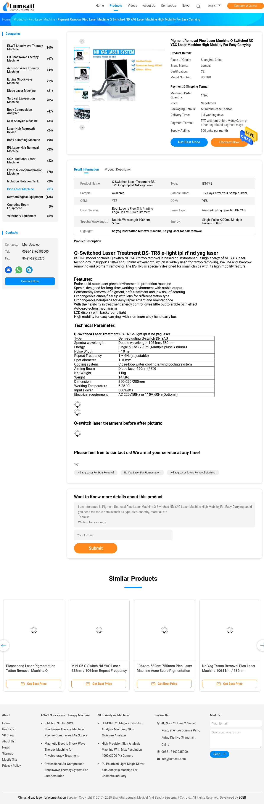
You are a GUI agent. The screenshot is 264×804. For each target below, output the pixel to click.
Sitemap (7, 753)
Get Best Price (189, 142)
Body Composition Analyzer (30, 111)
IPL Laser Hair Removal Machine (30, 149)
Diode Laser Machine (30, 91)
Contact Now (30, 281)
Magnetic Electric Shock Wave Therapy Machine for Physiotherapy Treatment (65, 749)
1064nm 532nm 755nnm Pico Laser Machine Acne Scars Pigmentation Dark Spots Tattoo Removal (164, 670)
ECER (242, 797)
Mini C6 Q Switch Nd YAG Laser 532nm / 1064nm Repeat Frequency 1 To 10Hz (99, 670)
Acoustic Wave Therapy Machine (30, 69)
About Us (8, 741)
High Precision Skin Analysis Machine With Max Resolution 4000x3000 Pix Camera (122, 749)
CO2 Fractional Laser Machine (30, 160)
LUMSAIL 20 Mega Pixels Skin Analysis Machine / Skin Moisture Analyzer (122, 729)
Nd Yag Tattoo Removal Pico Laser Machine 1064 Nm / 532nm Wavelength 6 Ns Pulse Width (228, 670)
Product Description (118, 169)
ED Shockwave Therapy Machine (30, 58)
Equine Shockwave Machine (30, 81)
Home (6, 723)
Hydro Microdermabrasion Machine (30, 171)
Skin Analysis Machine (30, 121)
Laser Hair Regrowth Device (30, 130)
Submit (96, 548)
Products (8, 729)
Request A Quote (245, 6)
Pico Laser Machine (30, 189)
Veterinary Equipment (30, 216)
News (6, 747)
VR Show (8, 735)
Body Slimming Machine (30, 140)
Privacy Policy (11, 765)
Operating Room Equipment (30, 206)
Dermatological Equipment (30, 197)
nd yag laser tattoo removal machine (193, 472)
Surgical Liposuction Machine (30, 100)
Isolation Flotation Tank (30, 181)
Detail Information (86, 169)
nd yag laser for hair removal (96, 472)
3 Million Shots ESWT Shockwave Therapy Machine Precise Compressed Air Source (66, 729)
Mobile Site (9, 759)
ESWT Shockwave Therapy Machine (30, 47)
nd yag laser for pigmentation (142, 472)
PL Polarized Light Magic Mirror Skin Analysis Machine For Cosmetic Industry (123, 770)
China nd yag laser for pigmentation (42, 797)
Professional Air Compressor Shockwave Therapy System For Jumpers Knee (66, 770)
